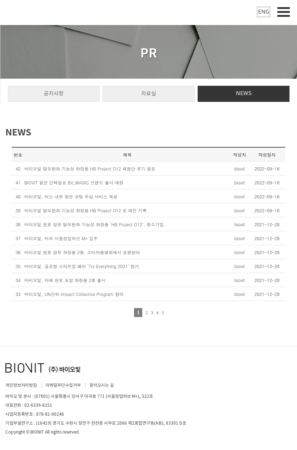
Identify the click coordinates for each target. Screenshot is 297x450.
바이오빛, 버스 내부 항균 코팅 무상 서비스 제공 (71, 196)
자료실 (148, 93)
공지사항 (54, 93)
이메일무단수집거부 (63, 385)
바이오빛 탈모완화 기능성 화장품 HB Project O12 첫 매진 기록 (85, 210)
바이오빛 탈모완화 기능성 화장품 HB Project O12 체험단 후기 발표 (89, 168)
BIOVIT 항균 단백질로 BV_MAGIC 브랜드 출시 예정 (73, 182)
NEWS (244, 93)
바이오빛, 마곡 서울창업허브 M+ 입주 (61, 238)
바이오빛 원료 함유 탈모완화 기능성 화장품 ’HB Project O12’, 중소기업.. (95, 224)
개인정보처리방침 (21, 385)
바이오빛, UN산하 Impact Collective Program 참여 (74, 294)
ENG (263, 11)
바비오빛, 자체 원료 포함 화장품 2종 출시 (65, 280)
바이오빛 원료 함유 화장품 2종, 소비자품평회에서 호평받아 (82, 252)
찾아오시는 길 (101, 385)
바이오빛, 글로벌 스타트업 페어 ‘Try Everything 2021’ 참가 (81, 266)
